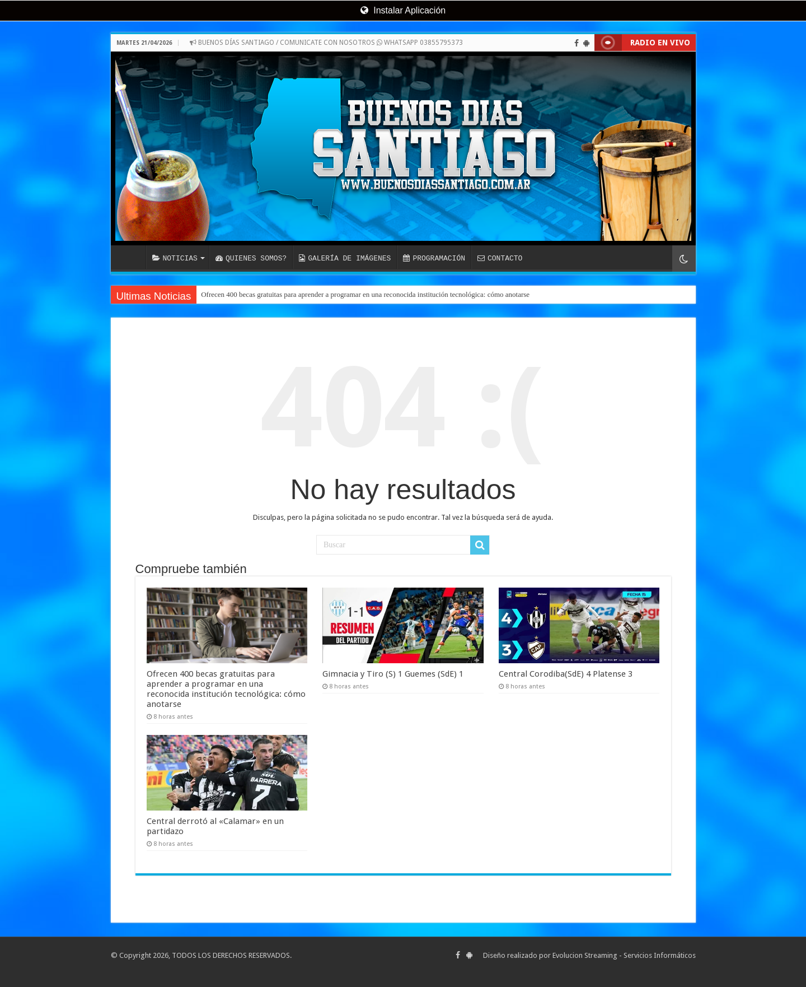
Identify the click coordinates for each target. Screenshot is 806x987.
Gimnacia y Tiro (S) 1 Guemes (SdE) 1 (392, 674)
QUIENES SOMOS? (251, 258)
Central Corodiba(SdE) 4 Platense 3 (565, 674)
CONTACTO (499, 258)
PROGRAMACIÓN (434, 258)
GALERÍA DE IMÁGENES (345, 258)
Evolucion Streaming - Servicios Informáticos (624, 955)
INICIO (131, 257)
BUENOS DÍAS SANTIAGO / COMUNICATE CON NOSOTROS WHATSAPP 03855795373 (326, 42)
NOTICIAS (175, 258)
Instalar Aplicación (403, 10)
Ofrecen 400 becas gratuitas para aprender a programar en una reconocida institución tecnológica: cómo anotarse (365, 294)
